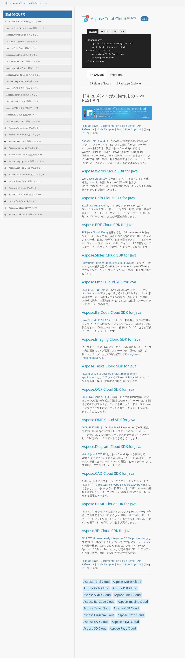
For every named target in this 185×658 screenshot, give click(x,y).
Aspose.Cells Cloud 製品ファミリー (23, 48)
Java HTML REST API (127, 515)
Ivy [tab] (114, 31)
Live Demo (128, 125)
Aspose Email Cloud (127, 595)
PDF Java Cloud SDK (93, 232)
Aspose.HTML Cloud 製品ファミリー (23, 121)
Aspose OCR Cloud (126, 608)
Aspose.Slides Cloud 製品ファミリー (23, 61)
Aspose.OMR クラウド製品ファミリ (23, 101)
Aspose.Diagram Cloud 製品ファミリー (26, 174)
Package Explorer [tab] (129, 83)
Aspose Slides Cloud (97, 595)
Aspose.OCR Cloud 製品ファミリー (25, 188)
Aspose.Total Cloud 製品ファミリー (30, 3)
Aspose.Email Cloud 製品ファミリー (25, 147)
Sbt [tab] (122, 31)
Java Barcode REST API (95, 320)
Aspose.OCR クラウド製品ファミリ (22, 88)
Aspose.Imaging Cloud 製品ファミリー (26, 161)
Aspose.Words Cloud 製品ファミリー (26, 128)
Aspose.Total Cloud (113, 18)
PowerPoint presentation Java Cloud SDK (106, 262)
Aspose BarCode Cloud (99, 602)
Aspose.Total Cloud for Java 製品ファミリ (26, 28)
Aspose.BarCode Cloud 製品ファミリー (27, 167)
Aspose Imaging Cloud (133, 602)
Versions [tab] (116, 75)
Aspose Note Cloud (131, 615)
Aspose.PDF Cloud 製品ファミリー (24, 134)
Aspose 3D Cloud (95, 628)
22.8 (144, 18)
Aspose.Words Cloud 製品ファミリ (22, 34)
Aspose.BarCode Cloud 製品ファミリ (23, 74)
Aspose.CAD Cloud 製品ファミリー (24, 201)
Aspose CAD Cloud (96, 622)
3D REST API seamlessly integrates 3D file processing (113, 538)
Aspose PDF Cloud (124, 588)
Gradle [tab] (104, 31)
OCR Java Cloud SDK (94, 397)
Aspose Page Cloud (123, 628)
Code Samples (105, 129)
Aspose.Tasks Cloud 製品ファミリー (25, 181)
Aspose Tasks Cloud (96, 608)
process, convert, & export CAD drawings (123, 484)
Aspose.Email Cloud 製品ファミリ (22, 54)
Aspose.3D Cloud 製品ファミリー (22, 114)
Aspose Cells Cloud (96, 588)
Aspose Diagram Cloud (99, 615)
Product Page (90, 125)
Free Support (133, 129)
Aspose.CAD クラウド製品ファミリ (22, 108)
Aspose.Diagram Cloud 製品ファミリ (23, 81)
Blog (119, 129)
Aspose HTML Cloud (125, 622)
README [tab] (97, 75)
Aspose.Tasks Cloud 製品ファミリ (22, 94)
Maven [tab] (93, 31)
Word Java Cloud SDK (94, 178)
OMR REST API (90, 427)
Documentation (110, 125)
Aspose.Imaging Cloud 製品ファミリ (23, 68)
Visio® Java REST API (94, 454)
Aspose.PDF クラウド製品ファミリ (22, 41)
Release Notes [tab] (100, 83)
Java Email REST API (93, 289)
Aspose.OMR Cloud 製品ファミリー (25, 194)
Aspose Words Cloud (127, 582)
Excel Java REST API (93, 205)
